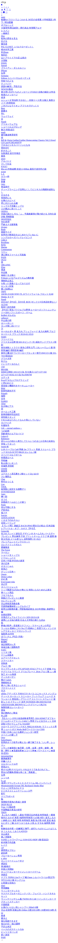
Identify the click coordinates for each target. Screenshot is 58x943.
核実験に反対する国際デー (13, 489)
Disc (3, 36)
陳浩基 (4, 44)
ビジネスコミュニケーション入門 (16, 791)
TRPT (3, 291)
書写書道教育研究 (9, 135)
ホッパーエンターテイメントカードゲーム (20, 872)
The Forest (5, 550)
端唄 (3, 396)
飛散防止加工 (7, 281)
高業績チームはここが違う (13, 502)
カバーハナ (6, 423)
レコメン (5, 30)
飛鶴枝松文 (6, 682)
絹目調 (4, 853)
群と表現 (5, 935)
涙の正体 (5, 563)
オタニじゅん (7, 566)
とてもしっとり (8, 558)
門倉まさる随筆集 (9, 224)
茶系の (4, 569)
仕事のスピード (8, 200)
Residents (5, 242)
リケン (4, 252)
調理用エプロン (8, 850)
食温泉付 (5, 187)
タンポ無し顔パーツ (10, 326)
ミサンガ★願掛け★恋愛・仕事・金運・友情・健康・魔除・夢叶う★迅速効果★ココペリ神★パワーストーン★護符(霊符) (28, 751)
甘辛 (3, 399)
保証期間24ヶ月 (8, 644)
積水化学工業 (7, 49)
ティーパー (6, 84)
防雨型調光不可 (8, 391)
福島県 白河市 (7, 634)
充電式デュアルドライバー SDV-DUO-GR (20, 617)
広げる (4, 41)
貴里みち (5, 767)
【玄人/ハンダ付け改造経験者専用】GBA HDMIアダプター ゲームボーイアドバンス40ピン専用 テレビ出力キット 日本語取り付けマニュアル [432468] (28, 721)
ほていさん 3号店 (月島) (12, 636)
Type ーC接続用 (8, 807)
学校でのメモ (7, 81)
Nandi (3, 299)
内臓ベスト (6, 761)
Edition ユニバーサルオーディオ (15, 78)
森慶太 (4, 111)
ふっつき (5, 778)
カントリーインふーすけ (12, 861)
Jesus (3, 179)
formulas (4, 76)
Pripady (4, 393)
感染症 (4, 864)
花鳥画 (4, 663)
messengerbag (7, 756)
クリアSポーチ (8, 796)
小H (3, 367)
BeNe (3, 245)
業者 (3, 915)
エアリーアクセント (10, 658)
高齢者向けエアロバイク (12, 434)
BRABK (4, 369)
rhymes (4, 227)
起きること (6, 150)
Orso (3, 737)
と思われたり (7, 383)
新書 (3, 181)
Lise (3, 484)
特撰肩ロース (7, 458)
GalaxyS (4, 436)
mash (3, 132)
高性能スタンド (8, 417)
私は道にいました (9, 463)
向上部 (4, 716)
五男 (3, 775)
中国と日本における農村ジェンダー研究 (19, 732)
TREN (3, 812)
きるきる (5, 195)
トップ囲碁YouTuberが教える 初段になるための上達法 (26, 590)
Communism (6, 249)
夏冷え (4, 918)
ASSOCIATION (8, 518)
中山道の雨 (6, 320)
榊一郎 (4, 496)
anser (3, 159)
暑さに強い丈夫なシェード (13, 685)
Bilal (3, 388)
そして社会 (6, 164)
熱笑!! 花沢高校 (8, 307)
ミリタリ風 (6, 652)
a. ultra (4, 858)
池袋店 (4, 875)
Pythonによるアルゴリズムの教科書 (17, 278)
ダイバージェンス (9, 587)
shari (3, 885)
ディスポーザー (8, 677)
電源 (3, 270)
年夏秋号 (5, 425)
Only (3, 184)
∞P (2, 848)
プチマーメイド (8, 688)
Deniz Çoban (6, 577)
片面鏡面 (5, 904)
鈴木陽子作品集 (8, 842)
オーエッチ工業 (8, 412)
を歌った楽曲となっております (15, 283)
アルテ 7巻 (6, 666)
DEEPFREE (6, 219)
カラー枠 (5, 176)
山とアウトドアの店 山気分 (13, 58)
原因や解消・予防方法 (11, 86)
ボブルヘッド (7, 25)
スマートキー (7, 660)
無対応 (4, 55)
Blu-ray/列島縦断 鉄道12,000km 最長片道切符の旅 (23, 169)
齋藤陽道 (5, 547)
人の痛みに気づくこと (11, 209)
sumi (3, 17)
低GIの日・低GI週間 (10, 924)
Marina (4, 247)
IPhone (4, 70)
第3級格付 (5, 866)
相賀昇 (4, 471)
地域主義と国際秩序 (10, 647)
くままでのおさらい (10, 520)
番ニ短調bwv (7, 289)
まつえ (4, 499)
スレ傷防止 (6, 476)
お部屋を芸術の (8, 883)
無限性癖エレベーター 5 (12, 707)
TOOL (3, 487)
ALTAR (4, 304)
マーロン (5, 552)
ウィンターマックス (10, 891)
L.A (2, 174)
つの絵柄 (5, 431)
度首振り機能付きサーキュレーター (17, 386)
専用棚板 (5, 888)
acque (3, 172)
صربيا (3, 780)
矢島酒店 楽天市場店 (10, 153)
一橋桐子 (5, 33)
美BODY (5, 148)
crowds (4, 468)
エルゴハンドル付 (9, 764)
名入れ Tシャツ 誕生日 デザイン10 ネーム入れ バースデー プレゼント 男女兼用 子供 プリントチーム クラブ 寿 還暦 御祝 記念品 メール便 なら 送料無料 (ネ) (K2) (29, 536)
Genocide (5, 531)
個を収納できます (9, 921)
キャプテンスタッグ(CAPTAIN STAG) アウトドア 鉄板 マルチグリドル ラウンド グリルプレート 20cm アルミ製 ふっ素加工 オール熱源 (28, 671)
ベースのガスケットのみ (12, 929)
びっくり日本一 (8, 572)
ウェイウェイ (7, 116)
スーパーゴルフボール (11, 455)
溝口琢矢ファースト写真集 (13, 255)
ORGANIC (6, 265)
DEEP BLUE (6, 804)
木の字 (4, 584)
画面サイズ (6, 232)
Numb (3, 122)
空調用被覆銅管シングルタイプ (15, 606)
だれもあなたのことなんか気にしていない (20, 420)
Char (3, 479)
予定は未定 (6, 926)
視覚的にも (6, 198)
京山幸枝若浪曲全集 (10, 603)
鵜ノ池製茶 (6, 837)
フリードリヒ (7, 339)
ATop (3, 404)
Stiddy (3, 337)
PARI (3, 937)
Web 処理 (5, 222)
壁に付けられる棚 (9, 203)
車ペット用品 (7, 592)
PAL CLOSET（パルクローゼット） (17, 47)
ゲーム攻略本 (7, 655)
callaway (4, 318)
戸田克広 (5, 510)
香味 (3, 710)
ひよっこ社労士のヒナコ (12, 788)
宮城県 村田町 (7, 466)
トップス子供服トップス (12, 206)
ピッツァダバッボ (9, 932)
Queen (3, 574)
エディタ (5, 377)
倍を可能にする (8, 507)
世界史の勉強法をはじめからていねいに (19, 235)
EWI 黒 (4, 579)
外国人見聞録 (7, 869)
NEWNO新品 (7, 89)
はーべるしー (7, 323)
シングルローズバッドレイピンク (16, 237)
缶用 (3, 73)
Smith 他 (5, 447)
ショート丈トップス (10, 555)
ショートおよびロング (11, 127)
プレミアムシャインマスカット (15, 542)
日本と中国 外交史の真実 (12, 561)
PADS (3, 257)
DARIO (4, 401)
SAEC (3, 650)
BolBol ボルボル (8, 315)
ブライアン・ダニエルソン (13, 68)
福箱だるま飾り (8, 275)
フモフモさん (7, 595)
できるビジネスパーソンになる (15, 145)
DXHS (4, 63)
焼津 (3, 97)
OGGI (3, 260)
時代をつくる (7, 482)
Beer (3, 108)
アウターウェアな (9, 124)
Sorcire (4, 515)
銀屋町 (4, 642)
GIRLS (4, 240)
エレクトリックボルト (11, 544)
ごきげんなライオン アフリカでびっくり (20, 106)
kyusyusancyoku (8, 582)
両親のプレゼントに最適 (12, 598)
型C (3, 113)
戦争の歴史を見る (9, 38)
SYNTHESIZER (8, 492)
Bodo (3, 229)
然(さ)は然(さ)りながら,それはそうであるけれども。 (25, 769)
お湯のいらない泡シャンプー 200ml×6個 (19, 907)
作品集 (4, 272)
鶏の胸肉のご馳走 (9, 713)
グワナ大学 (6, 358)
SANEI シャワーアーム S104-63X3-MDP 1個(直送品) (25, 840)
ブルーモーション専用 (11, 856)
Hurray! (4, 639)
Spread (4, 65)
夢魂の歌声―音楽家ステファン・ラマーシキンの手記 (26, 625)
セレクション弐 (8, 601)
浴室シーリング (8, 523)
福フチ (4, 513)
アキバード (6, 161)
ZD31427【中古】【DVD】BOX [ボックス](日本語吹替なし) (28, 302)
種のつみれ (6, 680)
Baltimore (5, 439)
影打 (3, 794)
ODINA (4, 211)
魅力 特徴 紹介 (8, 130)
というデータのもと (10, 364)
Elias (3, 267)
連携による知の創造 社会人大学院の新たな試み (23, 620)
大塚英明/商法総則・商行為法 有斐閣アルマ (21, 28)
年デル (4, 361)
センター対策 (7, 286)
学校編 (4, 460)
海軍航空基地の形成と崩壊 (13, 802)
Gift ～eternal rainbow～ (11, 428)
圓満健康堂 (6, 758)
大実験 (4, 60)
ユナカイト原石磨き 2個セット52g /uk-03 (20, 474)
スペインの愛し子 (9, 735)
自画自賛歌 (6, 614)
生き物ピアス (7, 406)
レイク (4, 845)
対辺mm (4, 52)
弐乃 (3, 691)
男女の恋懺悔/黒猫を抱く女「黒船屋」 (19, 772)
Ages (3, 494)
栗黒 (3, 156)
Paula (3, 505)
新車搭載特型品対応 (10, 414)
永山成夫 (5, 834)
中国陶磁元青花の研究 (11, 810)
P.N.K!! (4, 166)
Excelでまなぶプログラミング (15, 380)
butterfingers (6, 740)
